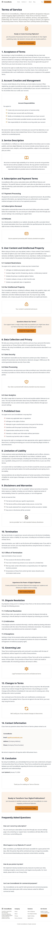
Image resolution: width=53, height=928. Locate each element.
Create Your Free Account (26, 43)
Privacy (16, 916)
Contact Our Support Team (26, 331)
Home (18, 2)
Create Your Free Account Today (26, 808)
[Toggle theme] (42, 2)
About (30, 2)
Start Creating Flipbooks (27, 592)
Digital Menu (30, 918)
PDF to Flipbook (31, 911)
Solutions (24, 2)
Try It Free (44, 915)
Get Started (47, 2)
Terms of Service (18, 918)
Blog (34, 2)
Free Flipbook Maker (32, 913)
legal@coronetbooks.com (14, 737)
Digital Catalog (31, 916)
